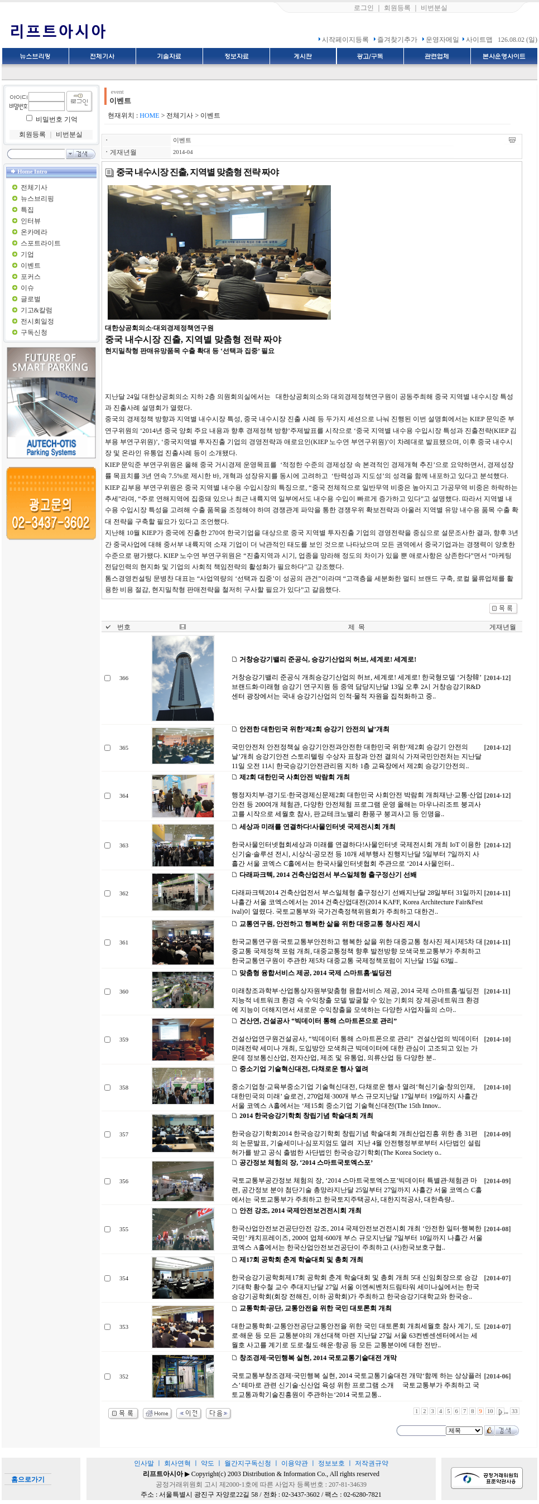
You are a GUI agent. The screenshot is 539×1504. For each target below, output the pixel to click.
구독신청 (34, 332)
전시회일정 (37, 321)
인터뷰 (31, 221)
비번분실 (434, 8)
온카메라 (34, 232)
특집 (27, 210)
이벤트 (31, 265)
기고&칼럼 (36, 310)
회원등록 (397, 8)
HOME (149, 115)
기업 (27, 254)
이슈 (27, 288)
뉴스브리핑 (37, 199)
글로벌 (31, 299)
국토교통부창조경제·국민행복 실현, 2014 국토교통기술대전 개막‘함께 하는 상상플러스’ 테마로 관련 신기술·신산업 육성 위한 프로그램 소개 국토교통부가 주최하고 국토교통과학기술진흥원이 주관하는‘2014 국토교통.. (357, 1385)
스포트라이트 (41, 243)
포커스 (31, 277)
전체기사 (34, 187)
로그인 (364, 8)
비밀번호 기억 (57, 119)
